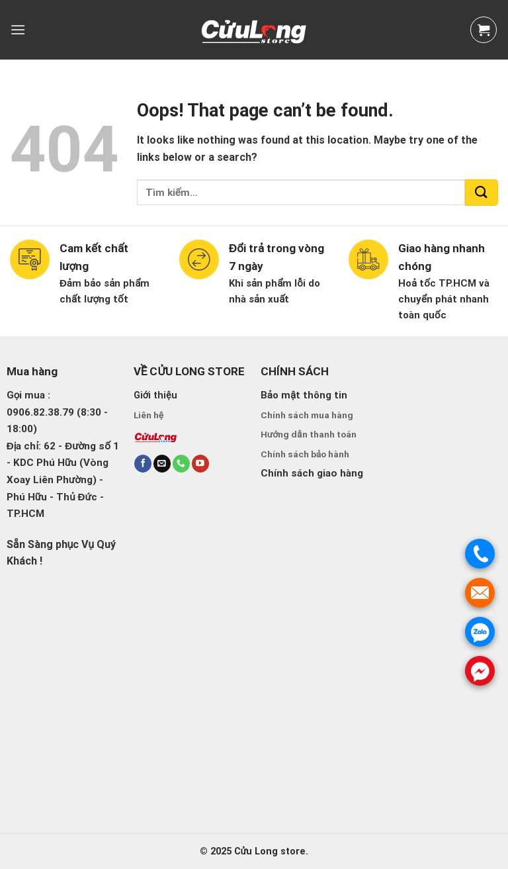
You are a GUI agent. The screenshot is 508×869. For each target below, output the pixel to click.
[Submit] (481, 192)
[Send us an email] (162, 464)
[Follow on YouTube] (200, 464)
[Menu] (18, 29)
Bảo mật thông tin (304, 395)
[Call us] (181, 464)
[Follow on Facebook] (142, 464)
